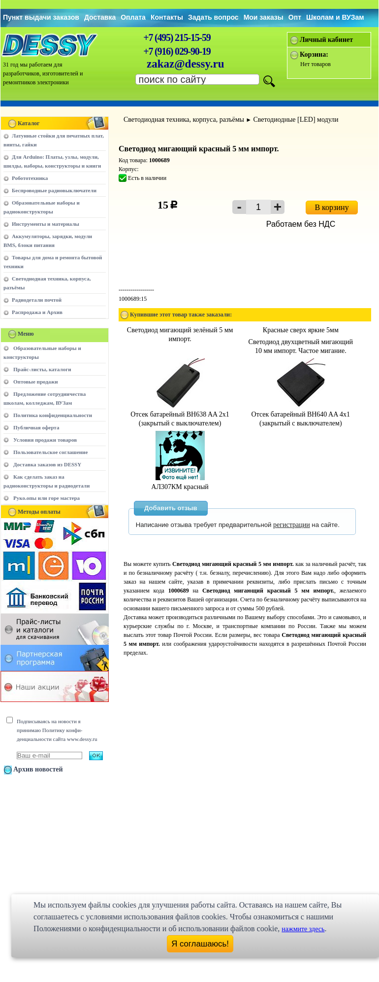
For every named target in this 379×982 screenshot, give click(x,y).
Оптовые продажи (35, 382)
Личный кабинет (326, 39)
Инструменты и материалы (45, 224)
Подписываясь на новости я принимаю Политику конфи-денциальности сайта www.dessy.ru (57, 730)
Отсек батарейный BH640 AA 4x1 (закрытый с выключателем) (301, 414)
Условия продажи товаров (45, 440)
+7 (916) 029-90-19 (176, 51)
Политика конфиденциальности (52, 415)
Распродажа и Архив (37, 312)
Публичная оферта (36, 427)
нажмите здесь (303, 929)
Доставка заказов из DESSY (47, 464)
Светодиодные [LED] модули (295, 119)
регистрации (291, 524)
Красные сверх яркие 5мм (301, 330)
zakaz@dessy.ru (185, 64)
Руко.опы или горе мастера (46, 498)
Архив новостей (38, 769)
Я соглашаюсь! (200, 943)
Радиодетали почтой (37, 300)
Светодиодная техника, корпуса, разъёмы (184, 119)
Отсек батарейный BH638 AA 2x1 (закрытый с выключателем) (179, 414)
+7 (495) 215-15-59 (176, 37)
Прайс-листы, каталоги (42, 369)
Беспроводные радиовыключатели (54, 190)
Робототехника (30, 178)
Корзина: (314, 54)
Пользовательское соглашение (50, 452)
